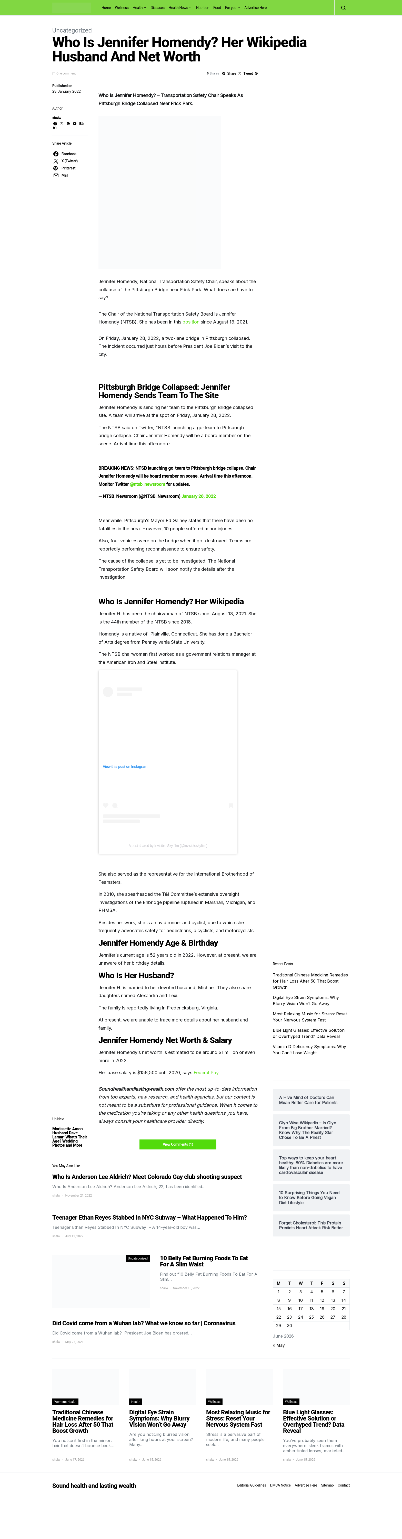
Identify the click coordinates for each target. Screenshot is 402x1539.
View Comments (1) (178, 1144)
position (191, 322)
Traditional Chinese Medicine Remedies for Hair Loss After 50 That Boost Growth (310, 981)
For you (230, 8)
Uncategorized (72, 30)
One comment (66, 73)
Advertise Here (255, 8)
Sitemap (327, 1485)
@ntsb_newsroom (147, 484)
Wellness (121, 8)
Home (106, 8)
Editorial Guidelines (251, 1485)
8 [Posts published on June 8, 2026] (278, 1300)
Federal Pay (206, 1072)
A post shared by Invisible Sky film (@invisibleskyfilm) (168, 846)
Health (138, 8)
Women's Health (65, 1402)
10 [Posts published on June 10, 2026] (300, 1300)
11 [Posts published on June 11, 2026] (311, 1300)
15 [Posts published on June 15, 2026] (279, 1308)
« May (279, 1345)
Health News (178, 8)
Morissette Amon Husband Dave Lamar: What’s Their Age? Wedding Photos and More (69, 1137)
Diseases (158, 8)
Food (217, 8)
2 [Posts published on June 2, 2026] (289, 1291)
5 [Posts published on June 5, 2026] (322, 1291)
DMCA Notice (280, 1485)
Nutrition (202, 8)
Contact (344, 1485)
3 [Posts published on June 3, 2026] (300, 1291)
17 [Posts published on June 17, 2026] (300, 1308)
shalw (56, 118)
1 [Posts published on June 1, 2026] (278, 1291)
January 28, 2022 (199, 496)
